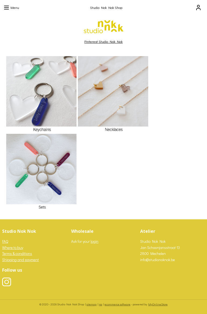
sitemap (91, 304)
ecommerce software (117, 304)
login (94, 241)
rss (100, 304)
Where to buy (12, 247)
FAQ (5, 241)
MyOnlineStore (158, 304)
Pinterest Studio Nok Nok (103, 41)
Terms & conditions (17, 253)
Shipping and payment (20, 259)
